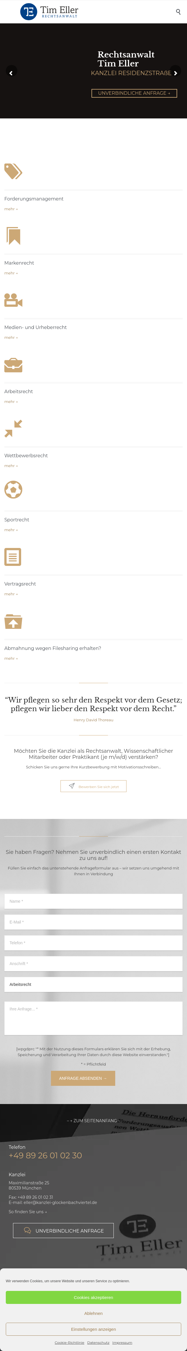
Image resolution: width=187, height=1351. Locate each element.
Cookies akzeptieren (93, 1297)
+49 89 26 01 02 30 (45, 1155)
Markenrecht (19, 263)
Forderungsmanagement (34, 199)
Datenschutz (98, 1342)
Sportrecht (16, 520)
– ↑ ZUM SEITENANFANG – (93, 1120)
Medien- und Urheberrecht (35, 327)
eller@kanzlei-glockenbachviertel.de (60, 1202)
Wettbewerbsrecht (26, 455)
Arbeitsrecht (18, 391)
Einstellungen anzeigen (93, 1329)
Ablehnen (93, 1313)
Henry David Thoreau (93, 720)
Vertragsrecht (20, 584)
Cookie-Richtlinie (69, 1342)
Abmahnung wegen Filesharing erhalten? (52, 648)
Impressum (122, 1342)
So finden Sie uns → (28, 1211)
